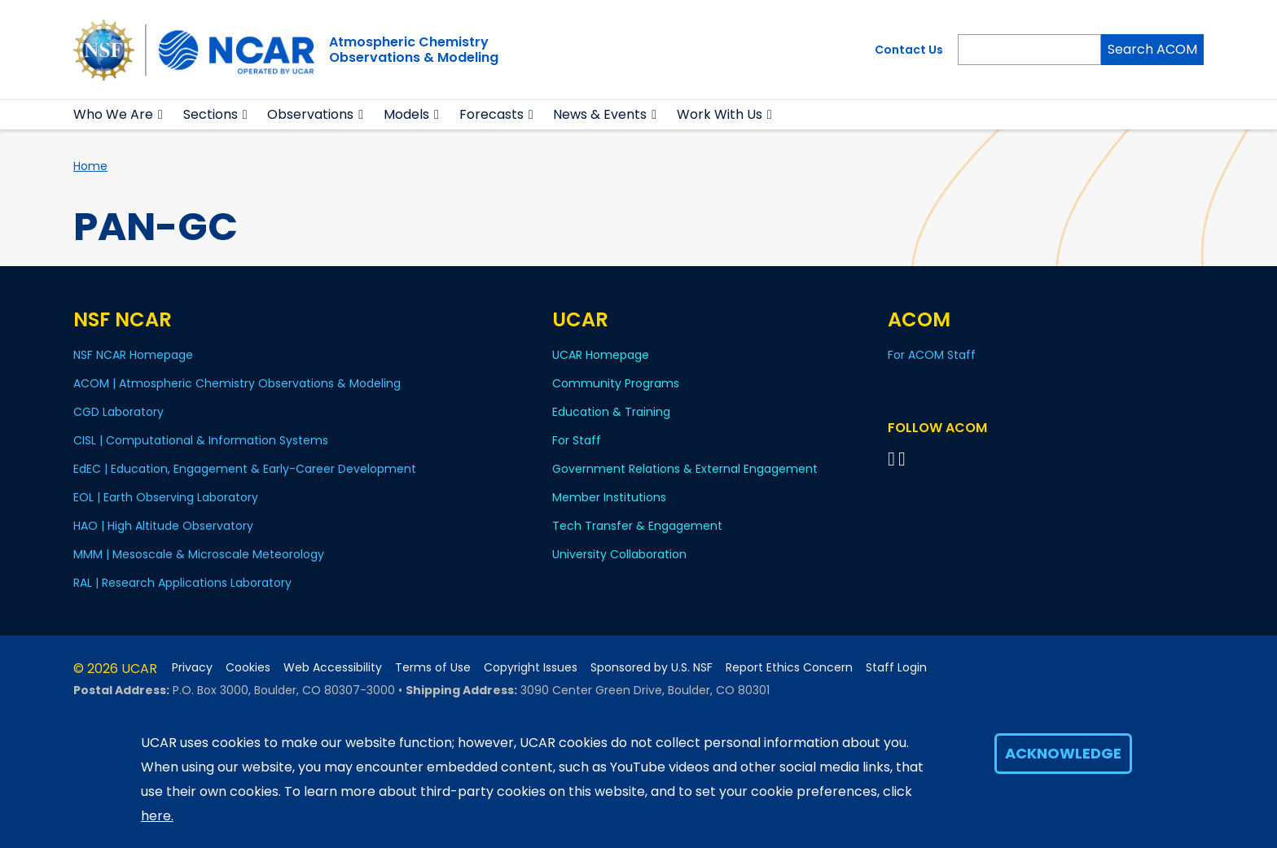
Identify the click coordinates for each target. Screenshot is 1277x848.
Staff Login (896, 667)
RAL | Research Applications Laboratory (182, 583)
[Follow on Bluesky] (891, 458)
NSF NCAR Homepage (133, 355)
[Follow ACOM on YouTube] (904, 458)
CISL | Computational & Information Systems (200, 440)
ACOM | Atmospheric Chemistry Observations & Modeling (237, 383)
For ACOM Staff (932, 355)
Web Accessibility (332, 667)
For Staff (576, 440)
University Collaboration (619, 554)
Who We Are (113, 114)
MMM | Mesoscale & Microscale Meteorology (198, 554)
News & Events (600, 114)
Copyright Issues (530, 667)
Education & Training (611, 412)
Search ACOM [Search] (1152, 49)
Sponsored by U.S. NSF (651, 667)
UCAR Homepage (600, 355)
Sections (210, 114)
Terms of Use (433, 667)
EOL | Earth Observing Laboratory (165, 497)
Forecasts (491, 114)
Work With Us (719, 114)
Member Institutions (609, 497)
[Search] (1029, 49)
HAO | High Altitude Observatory (163, 526)
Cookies (248, 667)
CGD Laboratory (118, 412)
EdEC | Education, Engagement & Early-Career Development (244, 469)
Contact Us (909, 50)
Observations (310, 114)
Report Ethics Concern (789, 667)
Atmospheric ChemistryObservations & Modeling (413, 50)
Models (406, 114)
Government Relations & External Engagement (685, 469)
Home (90, 166)
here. (157, 815)
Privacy (192, 667)
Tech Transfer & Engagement (637, 526)
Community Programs (615, 383)
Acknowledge (1063, 753)
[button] (161, 115)
